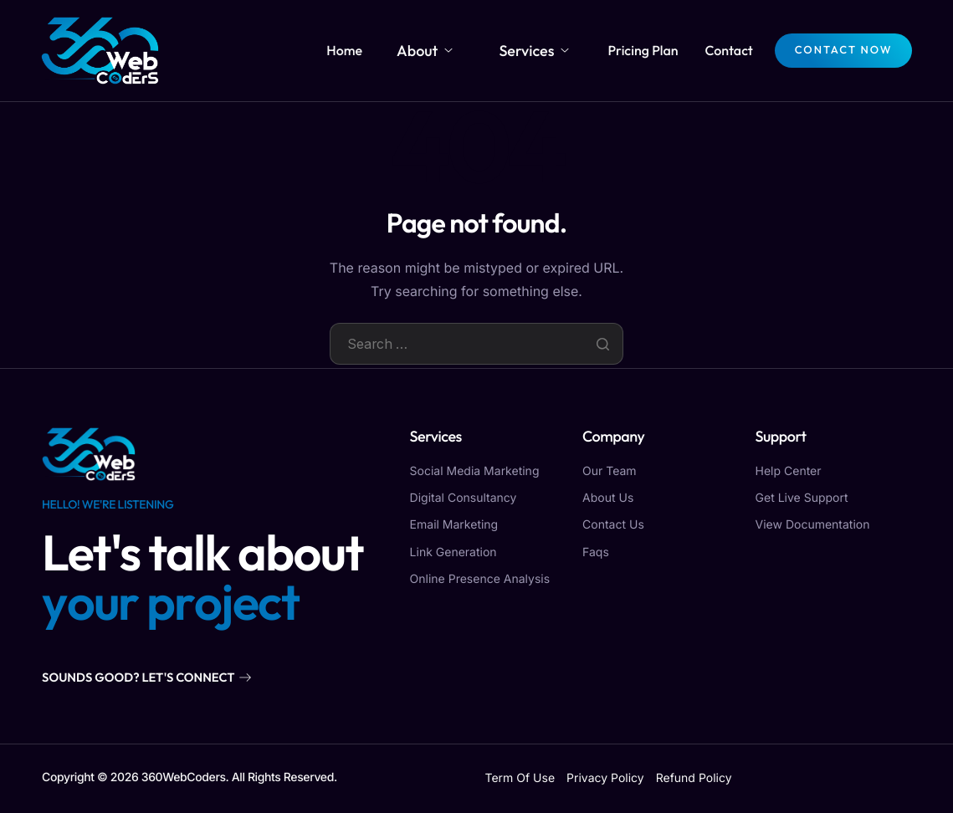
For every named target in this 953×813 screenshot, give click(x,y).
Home (384, 50)
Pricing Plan (642, 50)
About (453, 50)
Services (543, 50)
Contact (727, 50)
